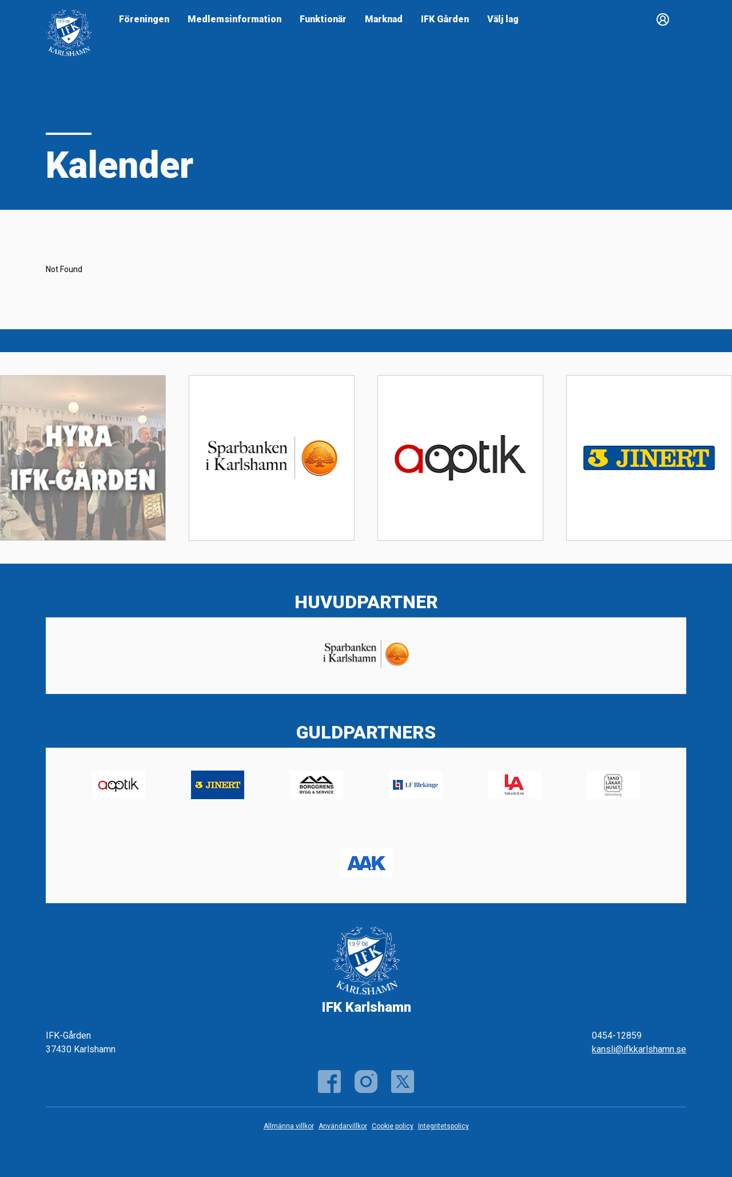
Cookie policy (392, 1126)
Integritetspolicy (443, 1126)
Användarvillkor (343, 1126)
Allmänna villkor (289, 1126)
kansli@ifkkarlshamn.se (639, 1049)
